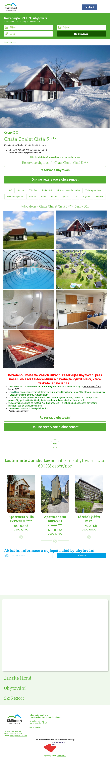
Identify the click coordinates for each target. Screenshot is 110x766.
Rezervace (55, 170)
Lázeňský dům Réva (89, 519)
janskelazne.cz (10, 42)
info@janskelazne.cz (18, 736)
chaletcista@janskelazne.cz (28, 153)
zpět (55, 443)
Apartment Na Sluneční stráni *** (55, 521)
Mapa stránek (35, 727)
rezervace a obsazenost (55, 179)
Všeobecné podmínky (18, 411)
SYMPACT (61, 756)
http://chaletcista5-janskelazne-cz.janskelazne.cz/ (55, 157)
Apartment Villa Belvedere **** (21, 519)
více (21, 537)
